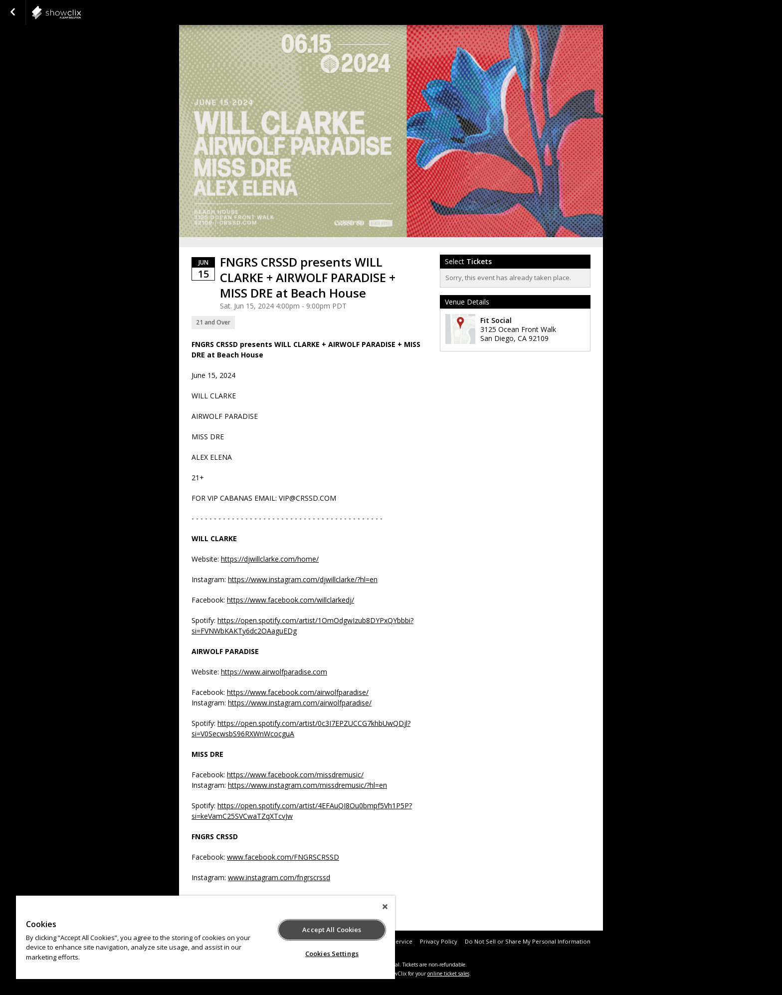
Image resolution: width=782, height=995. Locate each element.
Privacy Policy (438, 941)
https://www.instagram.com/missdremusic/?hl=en (307, 785)
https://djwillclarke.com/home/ (270, 559)
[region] (205, 937)
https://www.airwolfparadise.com (274, 671)
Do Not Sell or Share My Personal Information (527, 941)
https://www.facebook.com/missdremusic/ (295, 774)
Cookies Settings (332, 953)
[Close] (385, 907)
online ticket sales (448, 973)
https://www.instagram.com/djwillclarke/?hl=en (303, 579)
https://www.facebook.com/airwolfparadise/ (298, 692)
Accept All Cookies (331, 929)
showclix (81, 12)
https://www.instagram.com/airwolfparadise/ (300, 702)
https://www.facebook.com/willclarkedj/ (290, 600)
